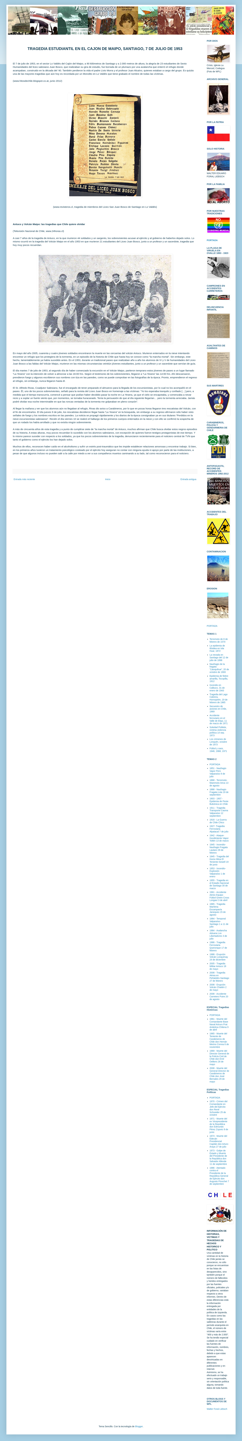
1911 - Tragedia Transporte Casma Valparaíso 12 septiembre (219, 812)
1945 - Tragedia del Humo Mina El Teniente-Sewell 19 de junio (219, 860)
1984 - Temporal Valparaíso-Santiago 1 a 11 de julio (219, 922)
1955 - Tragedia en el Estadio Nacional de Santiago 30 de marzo (219, 884)
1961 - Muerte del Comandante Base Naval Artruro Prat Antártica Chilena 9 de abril (219, 1024)
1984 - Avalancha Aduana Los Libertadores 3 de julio (218, 934)
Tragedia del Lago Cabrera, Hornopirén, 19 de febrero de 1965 (219, 698)
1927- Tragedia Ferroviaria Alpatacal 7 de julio (219, 829)
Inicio (107, 479)
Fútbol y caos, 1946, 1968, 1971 (218, 749)
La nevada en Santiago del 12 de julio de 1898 (219, 657)
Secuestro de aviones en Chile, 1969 (218, 709)
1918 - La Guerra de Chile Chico (218, 821)
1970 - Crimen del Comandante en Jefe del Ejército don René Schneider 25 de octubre (218, 1108)
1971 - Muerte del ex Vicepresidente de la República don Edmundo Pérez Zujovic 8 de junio (219, 1125)
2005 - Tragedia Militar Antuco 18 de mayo (218, 966)
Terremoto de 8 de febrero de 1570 (219, 640)
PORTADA (212, 626)
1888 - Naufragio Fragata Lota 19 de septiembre (219, 792)
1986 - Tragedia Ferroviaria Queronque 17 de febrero (218, 946)
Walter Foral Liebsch (217, 1409)
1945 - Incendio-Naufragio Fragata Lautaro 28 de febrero (219, 848)
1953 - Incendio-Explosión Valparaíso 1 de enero (218, 872)
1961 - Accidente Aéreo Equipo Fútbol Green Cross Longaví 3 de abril (219, 896)
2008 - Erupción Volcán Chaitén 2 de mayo (218, 987)
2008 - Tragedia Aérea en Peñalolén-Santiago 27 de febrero (219, 976)
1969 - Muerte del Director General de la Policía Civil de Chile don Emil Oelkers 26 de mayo (219, 1058)
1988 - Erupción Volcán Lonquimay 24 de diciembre (219, 957)
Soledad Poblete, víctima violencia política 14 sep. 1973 (218, 731)
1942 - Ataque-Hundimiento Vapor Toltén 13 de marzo (219, 838)
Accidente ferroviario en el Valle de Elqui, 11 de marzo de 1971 (219, 719)
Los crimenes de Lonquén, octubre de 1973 (218, 742)
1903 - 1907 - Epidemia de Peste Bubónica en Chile (219, 801)
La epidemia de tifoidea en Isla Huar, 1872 (217, 648)
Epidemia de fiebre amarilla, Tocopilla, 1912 (219, 679)
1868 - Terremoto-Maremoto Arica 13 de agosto (219, 783)
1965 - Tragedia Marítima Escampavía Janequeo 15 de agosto (218, 909)
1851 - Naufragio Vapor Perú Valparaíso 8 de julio (218, 772)
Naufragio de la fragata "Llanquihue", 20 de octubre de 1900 (219, 668)
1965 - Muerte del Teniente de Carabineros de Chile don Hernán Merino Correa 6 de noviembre (219, 1040)
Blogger (139, 1426)
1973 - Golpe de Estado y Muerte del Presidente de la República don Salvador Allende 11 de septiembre (218, 1157)
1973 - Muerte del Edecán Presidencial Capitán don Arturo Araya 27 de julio (219, 1141)
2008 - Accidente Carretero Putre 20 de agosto (219, 997)
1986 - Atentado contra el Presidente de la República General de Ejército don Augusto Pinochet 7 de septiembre (219, 1176)
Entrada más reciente (24, 479)
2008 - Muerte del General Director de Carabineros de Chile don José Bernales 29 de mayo (219, 1075)
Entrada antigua (188, 479)
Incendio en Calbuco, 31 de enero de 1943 (217, 688)
